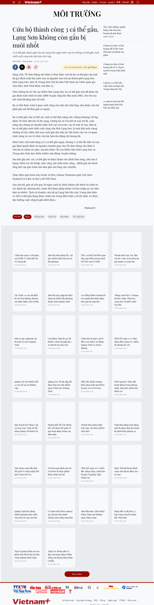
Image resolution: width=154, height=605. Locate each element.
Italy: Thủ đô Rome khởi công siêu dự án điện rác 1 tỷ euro (126, 471)
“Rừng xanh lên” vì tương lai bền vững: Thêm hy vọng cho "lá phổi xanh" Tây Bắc (126, 300)
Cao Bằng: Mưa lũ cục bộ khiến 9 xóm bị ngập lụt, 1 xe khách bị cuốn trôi (60, 341)
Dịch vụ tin (132, 600)
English (94, 2)
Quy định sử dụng (84, 600)
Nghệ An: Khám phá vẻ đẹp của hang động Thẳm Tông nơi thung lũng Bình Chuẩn (60, 556)
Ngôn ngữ (112, 600)
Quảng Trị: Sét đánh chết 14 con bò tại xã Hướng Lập (26, 384)
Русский (125, 2)
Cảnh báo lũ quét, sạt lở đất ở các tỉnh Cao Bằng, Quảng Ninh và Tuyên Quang (92, 343)
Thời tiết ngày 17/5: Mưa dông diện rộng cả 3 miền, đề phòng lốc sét (126, 341)
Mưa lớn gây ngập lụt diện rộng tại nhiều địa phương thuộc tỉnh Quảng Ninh (60, 298)
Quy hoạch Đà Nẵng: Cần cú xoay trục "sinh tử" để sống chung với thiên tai (26, 428)
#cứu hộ (52, 216)
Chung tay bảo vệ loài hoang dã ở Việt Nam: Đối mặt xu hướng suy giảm (113, 50)
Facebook (15, 67)
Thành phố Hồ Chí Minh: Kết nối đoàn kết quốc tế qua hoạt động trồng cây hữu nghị (60, 429)
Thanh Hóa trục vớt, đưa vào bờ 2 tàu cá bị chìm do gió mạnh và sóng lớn (126, 258)
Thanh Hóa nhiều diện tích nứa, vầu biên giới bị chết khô (93, 428)
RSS (96, 600)
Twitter (22, 67)
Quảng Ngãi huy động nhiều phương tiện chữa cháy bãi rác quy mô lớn (25, 514)
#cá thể (17, 216)
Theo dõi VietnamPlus (73, 67)
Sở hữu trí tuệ (68, 600)
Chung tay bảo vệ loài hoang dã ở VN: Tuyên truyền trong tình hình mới (114, 69)
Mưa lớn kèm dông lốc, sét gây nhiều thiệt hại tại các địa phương (60, 258)
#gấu (27, 216)
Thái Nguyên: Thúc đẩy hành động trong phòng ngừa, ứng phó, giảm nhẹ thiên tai (126, 386)
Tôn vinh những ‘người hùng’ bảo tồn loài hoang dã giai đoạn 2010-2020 (114, 31)
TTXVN (122, 600)
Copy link (36, 67)
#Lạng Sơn (39, 216)
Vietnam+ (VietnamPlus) (33, 2)
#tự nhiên (64, 216)
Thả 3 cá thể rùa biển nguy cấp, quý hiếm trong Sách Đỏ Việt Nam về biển (93, 258)
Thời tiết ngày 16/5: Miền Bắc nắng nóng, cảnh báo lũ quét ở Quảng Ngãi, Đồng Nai (93, 473)
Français (102, 2)
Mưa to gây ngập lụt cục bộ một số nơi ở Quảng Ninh (25, 341)
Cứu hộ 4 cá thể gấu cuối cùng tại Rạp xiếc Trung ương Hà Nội (113, 85)
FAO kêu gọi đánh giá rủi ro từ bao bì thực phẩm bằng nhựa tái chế (59, 471)
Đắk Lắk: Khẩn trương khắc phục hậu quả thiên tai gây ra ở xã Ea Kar (93, 384)
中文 (118, 2)
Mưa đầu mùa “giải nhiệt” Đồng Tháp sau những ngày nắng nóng (93, 514)
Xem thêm (77, 574)
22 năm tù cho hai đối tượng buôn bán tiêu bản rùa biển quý (113, 104)
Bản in (29, 67)
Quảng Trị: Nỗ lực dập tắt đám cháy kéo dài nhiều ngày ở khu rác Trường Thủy (60, 386)
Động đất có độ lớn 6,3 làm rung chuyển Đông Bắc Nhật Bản (125, 514)
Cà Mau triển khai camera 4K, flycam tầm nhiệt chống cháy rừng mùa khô (60, 514)
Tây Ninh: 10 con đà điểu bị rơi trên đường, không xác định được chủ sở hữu (26, 298)
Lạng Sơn (78, 216)
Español (111, 2)
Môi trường (77, 13)
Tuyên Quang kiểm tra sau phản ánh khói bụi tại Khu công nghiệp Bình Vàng (26, 554)
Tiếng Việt (86, 2)
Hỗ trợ (102, 600)
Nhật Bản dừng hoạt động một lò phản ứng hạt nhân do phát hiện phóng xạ (126, 428)
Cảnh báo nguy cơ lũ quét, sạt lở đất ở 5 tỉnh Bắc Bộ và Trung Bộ (26, 258)
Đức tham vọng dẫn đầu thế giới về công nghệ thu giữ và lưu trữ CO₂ (26, 471)
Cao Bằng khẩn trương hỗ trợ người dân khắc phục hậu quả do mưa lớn (93, 298)
